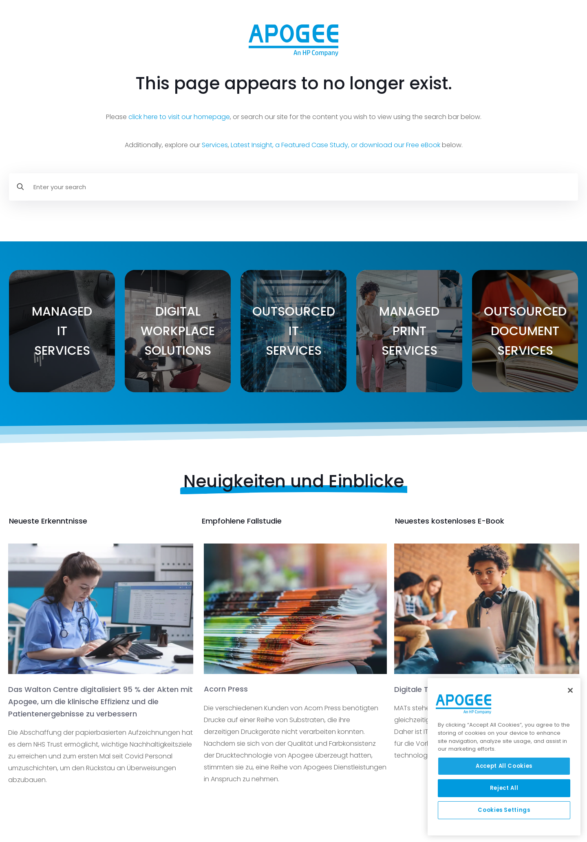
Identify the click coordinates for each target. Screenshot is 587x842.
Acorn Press (226, 689)
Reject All (504, 788)
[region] (504, 756)
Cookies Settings (504, 810)
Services (215, 145)
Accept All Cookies (504, 766)
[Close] (570, 690)
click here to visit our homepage (179, 117)
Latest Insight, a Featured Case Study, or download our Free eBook (335, 145)
